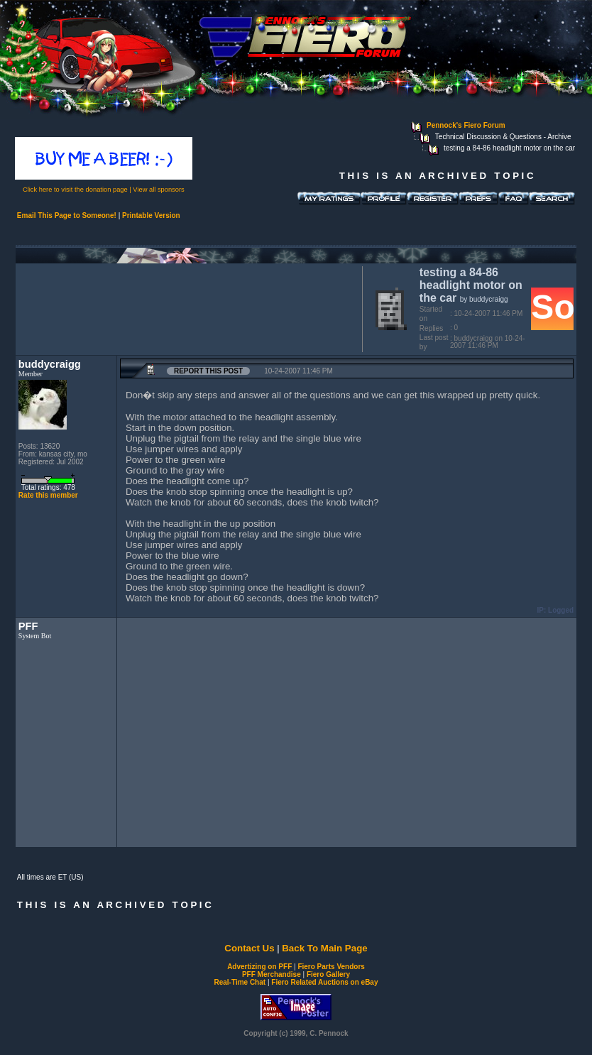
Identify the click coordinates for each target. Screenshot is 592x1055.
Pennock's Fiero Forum (466, 125)
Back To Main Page (324, 948)
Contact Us (249, 948)
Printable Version (151, 215)
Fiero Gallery (328, 974)
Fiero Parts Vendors (330, 967)
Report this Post (208, 371)
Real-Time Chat (240, 982)
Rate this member (48, 495)
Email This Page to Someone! (66, 215)
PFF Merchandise (271, 974)
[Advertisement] (186, 307)
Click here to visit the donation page (75, 189)
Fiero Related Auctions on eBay (324, 982)
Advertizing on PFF (259, 967)
